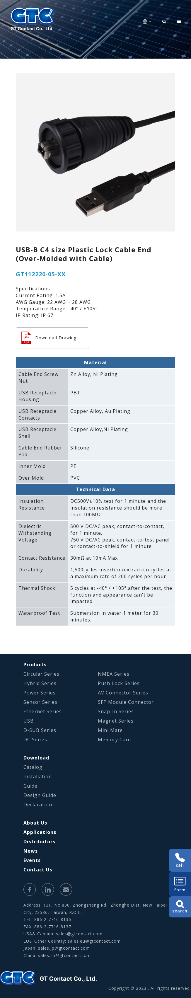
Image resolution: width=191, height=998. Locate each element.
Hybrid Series (40, 683)
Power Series (39, 692)
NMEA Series (113, 674)
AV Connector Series (123, 692)
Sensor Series (40, 702)
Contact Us (37, 869)
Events (32, 860)
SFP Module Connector (126, 702)
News (30, 851)
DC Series (35, 739)
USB (28, 721)
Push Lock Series (119, 683)
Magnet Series (116, 721)
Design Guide (39, 795)
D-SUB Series (39, 730)
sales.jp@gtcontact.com (64, 948)
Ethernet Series (42, 711)
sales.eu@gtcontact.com (94, 941)
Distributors (39, 841)
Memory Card (114, 739)
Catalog (32, 767)
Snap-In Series (116, 711)
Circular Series (41, 674)
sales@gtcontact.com (79, 933)
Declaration (37, 804)
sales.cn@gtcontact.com (64, 955)
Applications (39, 832)
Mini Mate (110, 730)
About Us (35, 823)
